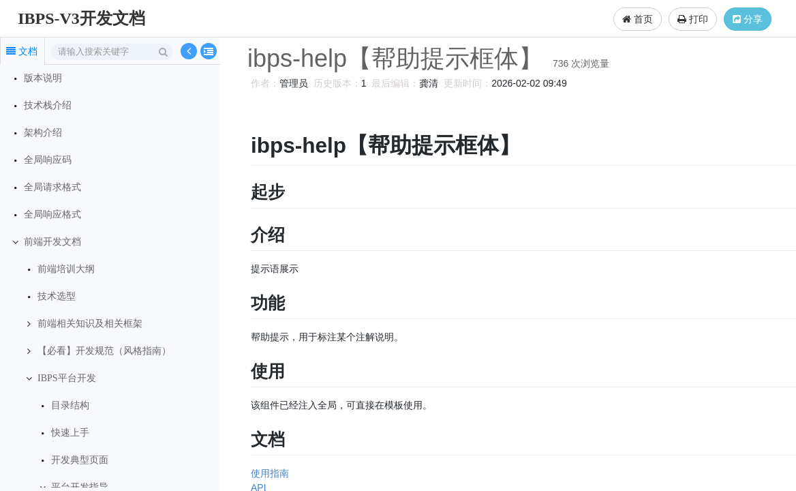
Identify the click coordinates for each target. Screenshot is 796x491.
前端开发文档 (52, 242)
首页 (637, 19)
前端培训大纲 (66, 269)
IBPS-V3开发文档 (81, 18)
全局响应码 (48, 160)
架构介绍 (43, 133)
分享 (748, 19)
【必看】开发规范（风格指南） (104, 351)
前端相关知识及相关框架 (89, 323)
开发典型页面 (79, 460)
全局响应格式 (52, 214)
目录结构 (70, 405)
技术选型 (56, 296)
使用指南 (268, 473)
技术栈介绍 (48, 105)
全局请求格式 (52, 187)
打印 (692, 19)
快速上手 (70, 433)
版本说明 (43, 78)
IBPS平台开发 (66, 378)
